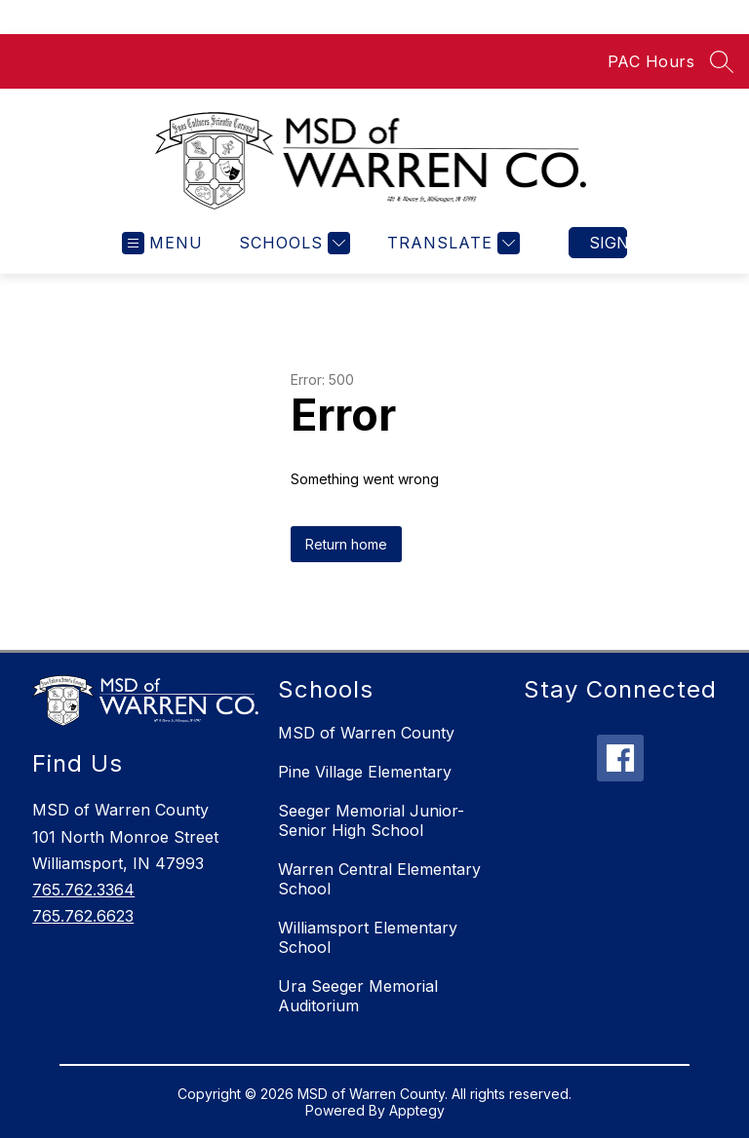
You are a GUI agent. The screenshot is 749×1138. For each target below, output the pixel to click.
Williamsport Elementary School (367, 937)
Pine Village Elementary (365, 771)
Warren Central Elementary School (379, 878)
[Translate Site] (451, 243)
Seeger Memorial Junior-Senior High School (371, 820)
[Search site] (721, 61)
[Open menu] (162, 243)
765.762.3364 (83, 889)
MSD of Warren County (366, 732)
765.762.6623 (83, 916)
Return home (346, 544)
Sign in (608, 242)
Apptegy (417, 1110)
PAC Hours (651, 61)
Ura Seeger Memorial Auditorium (358, 995)
